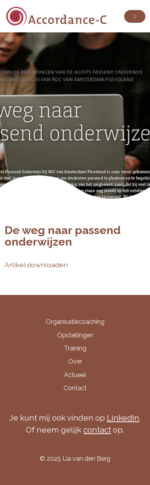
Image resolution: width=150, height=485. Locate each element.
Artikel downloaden (36, 265)
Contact (75, 388)
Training (75, 348)
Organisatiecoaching (75, 321)
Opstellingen (75, 335)
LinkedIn (123, 418)
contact (97, 429)
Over (75, 361)
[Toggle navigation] (134, 16)
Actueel (75, 375)
